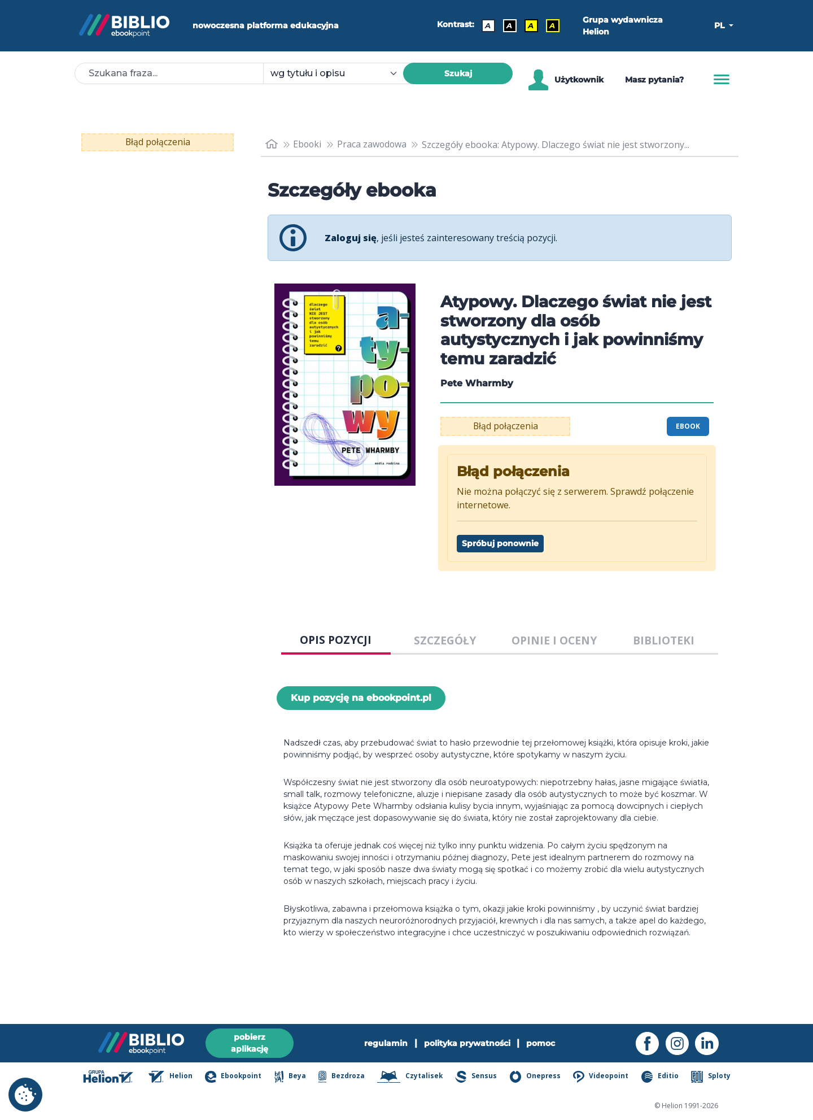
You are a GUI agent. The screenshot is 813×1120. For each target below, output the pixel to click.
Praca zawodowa (373, 144)
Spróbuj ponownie (500, 543)
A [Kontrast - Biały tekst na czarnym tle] (510, 25)
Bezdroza (346, 1077)
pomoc (541, 1043)
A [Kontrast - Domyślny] (489, 25)
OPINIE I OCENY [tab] (554, 640)
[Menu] (721, 80)
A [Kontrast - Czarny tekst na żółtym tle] (532, 25)
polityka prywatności (467, 1043)
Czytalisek (415, 1077)
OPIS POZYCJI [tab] (335, 639)
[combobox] (340, 73)
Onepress (539, 1077)
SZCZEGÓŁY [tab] (445, 640)
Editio (661, 1077)
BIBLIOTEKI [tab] (663, 640)
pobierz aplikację (249, 1042)
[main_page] (271, 144)
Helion (177, 1077)
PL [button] (720, 25)
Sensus (480, 1077)
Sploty (711, 1077)
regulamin (386, 1043)
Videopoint (603, 1077)
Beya (295, 1077)
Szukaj (458, 73)
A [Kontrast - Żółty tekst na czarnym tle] (553, 25)
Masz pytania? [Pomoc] (654, 80)
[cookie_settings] (25, 1095)
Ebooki (308, 144)
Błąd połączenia (158, 142)
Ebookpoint (239, 1077)
